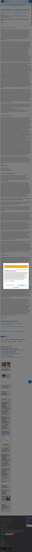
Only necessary (10, 285)
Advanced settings (16, 287)
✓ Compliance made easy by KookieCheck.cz (21, 269)
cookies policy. (12, 280)
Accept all (22, 285)
